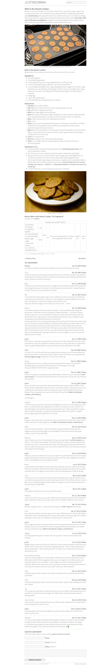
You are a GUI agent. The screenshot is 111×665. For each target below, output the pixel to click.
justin (27, 339)
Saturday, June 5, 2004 (37, 254)
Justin (27, 504)
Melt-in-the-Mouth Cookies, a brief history (68, 422)
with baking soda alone (71, 149)
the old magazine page (33, 357)
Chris (26, 350)
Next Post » (82, 258)
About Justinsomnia (80, 664)
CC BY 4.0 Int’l (45, 664)
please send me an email (61, 634)
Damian (27, 266)
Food (52, 254)
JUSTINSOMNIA (35, 2)
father (37, 219)
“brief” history (67, 507)
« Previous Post (30, 258)
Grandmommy (33, 16)
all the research (76, 440)
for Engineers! (57, 216)
